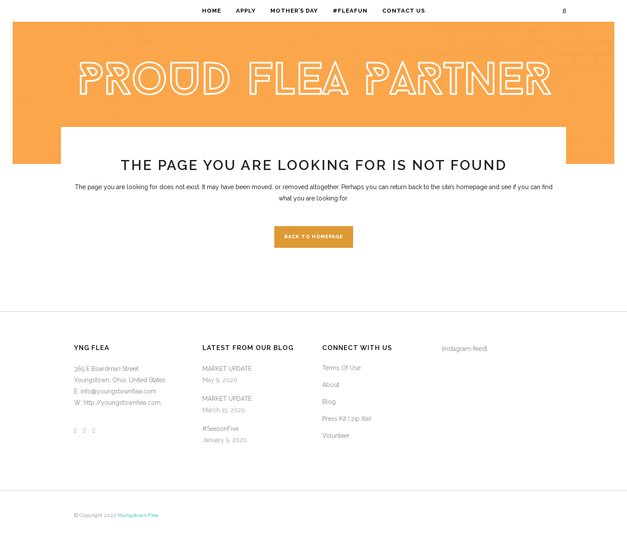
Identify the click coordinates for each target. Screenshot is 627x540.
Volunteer (336, 435)
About (330, 384)
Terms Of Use (341, 367)
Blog (329, 401)
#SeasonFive (220, 428)
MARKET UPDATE (227, 368)
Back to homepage (313, 237)
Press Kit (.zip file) (346, 418)
